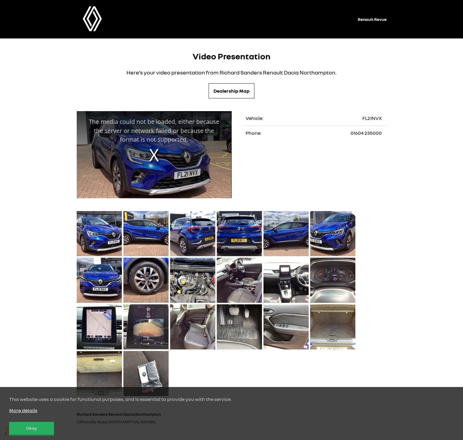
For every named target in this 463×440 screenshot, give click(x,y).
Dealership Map (231, 91)
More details (23, 410)
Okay (31, 428)
